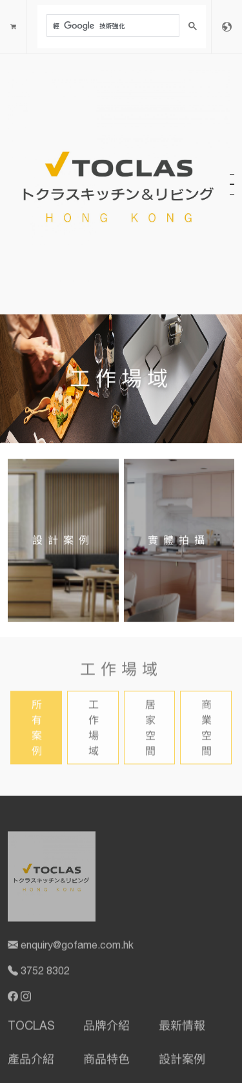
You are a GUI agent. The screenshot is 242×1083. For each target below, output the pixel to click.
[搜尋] (111, 26)
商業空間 (206, 729)
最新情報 (182, 1028)
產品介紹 (31, 1061)
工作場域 (93, 729)
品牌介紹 (106, 1028)
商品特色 (106, 1061)
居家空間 (150, 729)
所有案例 (37, 729)
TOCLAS (31, 1028)
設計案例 (182, 1061)
